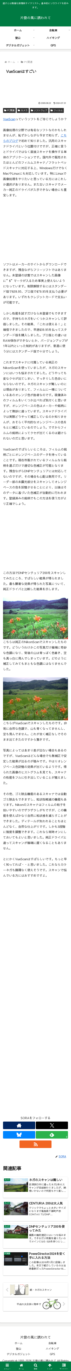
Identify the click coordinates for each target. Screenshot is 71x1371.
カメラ (23, 110)
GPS (52, 1354)
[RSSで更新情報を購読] (36, 1144)
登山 (18, 1348)
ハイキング (52, 1348)
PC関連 (9, 110)
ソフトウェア (39, 110)
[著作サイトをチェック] (19, 1125)
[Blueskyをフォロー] (19, 1135)
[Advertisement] (35, 86)
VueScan (9, 119)
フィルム (57, 110)
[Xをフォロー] (52, 1125)
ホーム (19, 1343)
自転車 (52, 1343)
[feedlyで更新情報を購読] (52, 1135)
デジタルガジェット (18, 1354)
